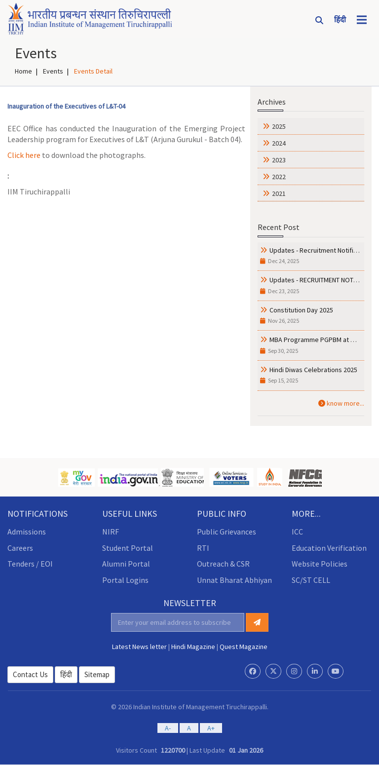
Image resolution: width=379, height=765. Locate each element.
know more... (341, 402)
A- (168, 728)
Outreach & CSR (223, 564)
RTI (203, 547)
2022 (279, 176)
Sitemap (97, 674)
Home (23, 70)
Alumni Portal (126, 564)
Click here (23, 154)
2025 (279, 125)
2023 (279, 159)
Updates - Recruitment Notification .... (324, 249)
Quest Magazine (243, 646)
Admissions (26, 531)
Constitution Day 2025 (301, 309)
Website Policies (319, 564)
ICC (297, 531)
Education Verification (329, 547)
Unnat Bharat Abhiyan (234, 580)
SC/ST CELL (311, 580)
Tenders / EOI (30, 564)
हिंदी (66, 674)
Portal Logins (125, 580)
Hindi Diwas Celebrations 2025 (313, 369)
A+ (211, 728)
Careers (20, 547)
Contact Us (30, 674)
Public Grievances (226, 531)
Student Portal (127, 547)
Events (53, 70)
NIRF (110, 531)
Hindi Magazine (193, 646)
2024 (279, 142)
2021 (279, 193)
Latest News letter (139, 646)
